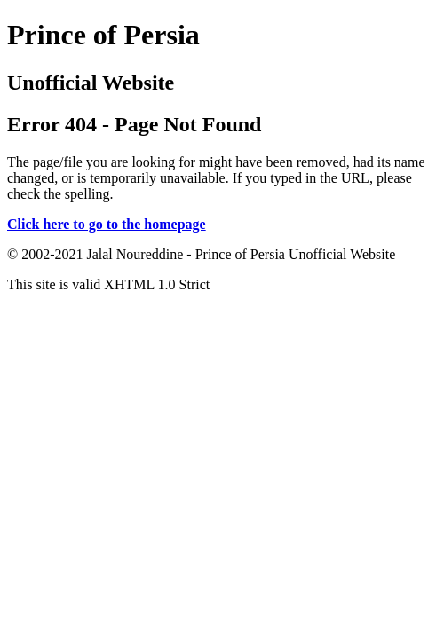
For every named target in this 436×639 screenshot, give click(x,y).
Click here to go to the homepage (106, 224)
